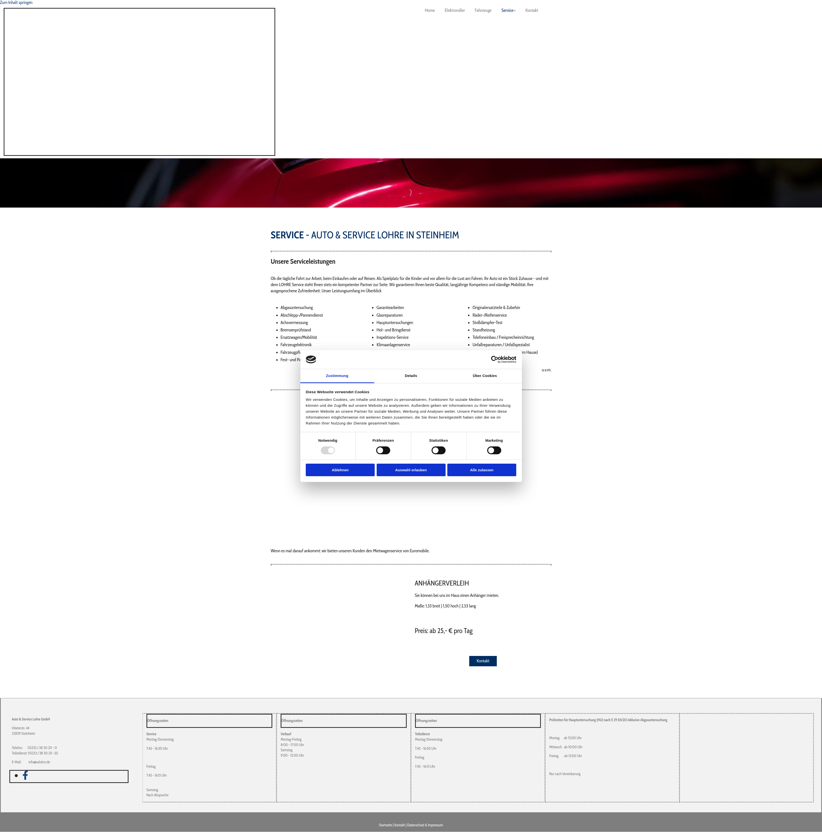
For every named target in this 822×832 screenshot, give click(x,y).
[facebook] (25, 775)
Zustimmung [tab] (337, 376)
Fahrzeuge (483, 10)
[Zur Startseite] (254, 152)
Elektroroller (455, 10)
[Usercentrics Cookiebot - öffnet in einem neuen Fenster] (494, 359)
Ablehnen (340, 470)
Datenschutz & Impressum (425, 825)
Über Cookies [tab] (485, 376)
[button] (483, 661)
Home (430, 10)
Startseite (385, 825)
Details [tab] (411, 376)
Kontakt (531, 10)
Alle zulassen (481, 470)
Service (507, 10)
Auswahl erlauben (411, 470)
